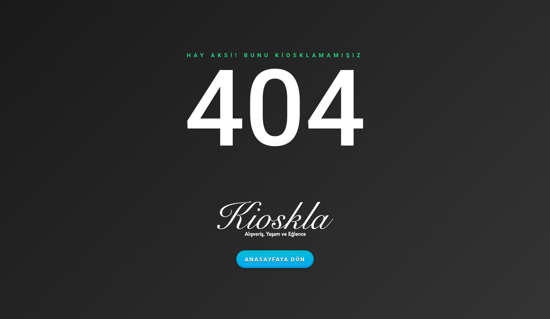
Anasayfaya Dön (275, 259)
